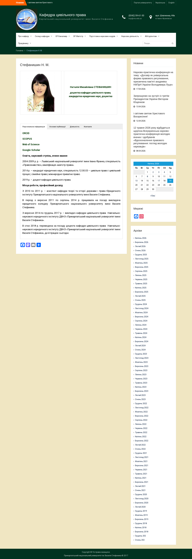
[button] (33, 126)
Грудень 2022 (141, 403)
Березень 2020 (141, 503)
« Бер (152, 196)
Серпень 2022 (141, 420)
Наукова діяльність (130, 36)
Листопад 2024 (141, 308)
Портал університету (143, 3)
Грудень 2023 (141, 354)
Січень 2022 (140, 449)
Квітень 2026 (140, 238)
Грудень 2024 (141, 304)
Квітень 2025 (140, 288)
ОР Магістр (78, 36)
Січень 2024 (140, 350)
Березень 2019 (141, 519)
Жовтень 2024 (141, 312)
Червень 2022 (141, 428)
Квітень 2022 (140, 436)
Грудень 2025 (141, 255)
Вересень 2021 (141, 465)
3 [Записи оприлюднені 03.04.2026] (158, 172)
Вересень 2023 (141, 366)
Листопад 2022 (141, 408)
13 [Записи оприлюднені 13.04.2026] (136, 181)
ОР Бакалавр (61, 36)
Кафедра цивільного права (62, 15)
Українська (160, 3)
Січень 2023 (140, 399)
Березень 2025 (141, 292)
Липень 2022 (140, 424)
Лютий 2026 (140, 246)
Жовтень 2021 (141, 461)
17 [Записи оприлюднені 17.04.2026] (159, 181)
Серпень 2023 (141, 370)
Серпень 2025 (141, 271)
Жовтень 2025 (141, 263)
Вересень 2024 (141, 317)
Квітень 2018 (140, 527)
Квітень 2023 (140, 387)
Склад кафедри (42, 36)
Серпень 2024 (141, 321)
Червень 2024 (141, 329)
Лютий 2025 (140, 296)
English (172, 3)
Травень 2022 (141, 432)
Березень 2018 (141, 532)
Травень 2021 (141, 474)
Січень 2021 (140, 490)
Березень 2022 (141, 441)
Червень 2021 (141, 470)
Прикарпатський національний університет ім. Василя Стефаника (92, 555)
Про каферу (23, 36)
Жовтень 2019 (141, 515)
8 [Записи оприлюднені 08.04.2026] (147, 176)
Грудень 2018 (141, 523)
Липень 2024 (140, 325)
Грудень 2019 (141, 511)
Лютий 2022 (140, 445)
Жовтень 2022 (141, 412)
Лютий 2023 (140, 395)
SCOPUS (27, 138)
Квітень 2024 (140, 337)
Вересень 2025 (141, 267)
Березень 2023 (141, 391)
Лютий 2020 (140, 507)
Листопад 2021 (141, 457)
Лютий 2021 (140, 486)
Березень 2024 (141, 341)
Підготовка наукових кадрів (102, 36)
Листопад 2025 (141, 259)
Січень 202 (140, 540)
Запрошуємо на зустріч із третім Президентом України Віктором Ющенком (151, 99)
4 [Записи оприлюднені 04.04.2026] (164, 172)
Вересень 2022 (141, 416)
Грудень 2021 (141, 453)
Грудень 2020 (141, 494)
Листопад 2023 (141, 358)
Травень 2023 (141, 383)
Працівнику (23, 43)
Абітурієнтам (151, 36)
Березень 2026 (141, 242)
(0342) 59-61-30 (136, 15)
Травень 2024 (141, 333)
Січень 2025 (140, 300)
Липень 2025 (140, 275)
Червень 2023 (141, 379)
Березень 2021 (141, 482)
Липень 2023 (140, 374)
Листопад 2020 (141, 499)
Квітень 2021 (140, 478)
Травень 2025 (141, 284)
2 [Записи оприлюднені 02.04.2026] (153, 172)
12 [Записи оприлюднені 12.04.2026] (170, 176)
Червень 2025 (141, 279)
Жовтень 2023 (141, 362)
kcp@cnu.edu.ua (135, 18)
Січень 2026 (140, 250)
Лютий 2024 (140, 346)
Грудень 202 (140, 536)
